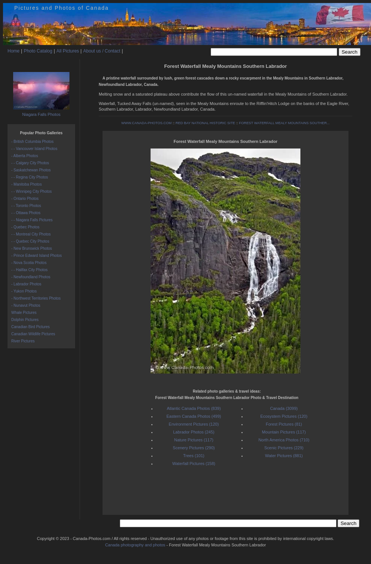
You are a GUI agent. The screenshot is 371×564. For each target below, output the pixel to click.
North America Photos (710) (283, 440)
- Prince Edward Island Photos (36, 256)
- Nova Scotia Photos (29, 263)
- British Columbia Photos (32, 142)
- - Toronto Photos (26, 206)
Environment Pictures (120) (194, 424)
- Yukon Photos (24, 291)
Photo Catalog (38, 51)
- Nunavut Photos (25, 305)
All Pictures (67, 51)
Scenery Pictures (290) (194, 448)
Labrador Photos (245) (193, 432)
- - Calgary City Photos (30, 163)
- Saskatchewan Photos (31, 170)
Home (14, 51)
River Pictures (23, 341)
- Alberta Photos (24, 156)
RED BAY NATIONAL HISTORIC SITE (205, 123)
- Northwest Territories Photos (36, 298)
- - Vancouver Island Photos (34, 149)
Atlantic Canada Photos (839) (194, 408)
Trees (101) (193, 455)
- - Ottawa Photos (26, 213)
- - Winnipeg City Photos (31, 191)
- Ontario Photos (25, 198)
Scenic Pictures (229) (284, 448)
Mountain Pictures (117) (284, 432)
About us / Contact (101, 51)
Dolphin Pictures (25, 320)
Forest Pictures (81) (284, 424)
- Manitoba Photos (26, 184)
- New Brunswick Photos (31, 248)
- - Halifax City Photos (29, 270)
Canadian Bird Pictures (30, 327)
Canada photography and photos (135, 545)
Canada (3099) (283, 408)
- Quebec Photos (25, 227)
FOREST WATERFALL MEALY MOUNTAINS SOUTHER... (284, 123)
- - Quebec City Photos (30, 241)
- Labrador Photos (26, 284)
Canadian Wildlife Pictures (33, 334)
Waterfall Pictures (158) (194, 463)
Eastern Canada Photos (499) (193, 416)
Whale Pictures (23, 312)
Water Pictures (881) (284, 455)
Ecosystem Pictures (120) (283, 416)
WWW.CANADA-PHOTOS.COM (146, 123)
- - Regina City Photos (29, 177)
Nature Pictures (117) (194, 440)
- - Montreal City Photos (31, 234)
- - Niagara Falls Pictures (32, 220)
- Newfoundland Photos (30, 277)
